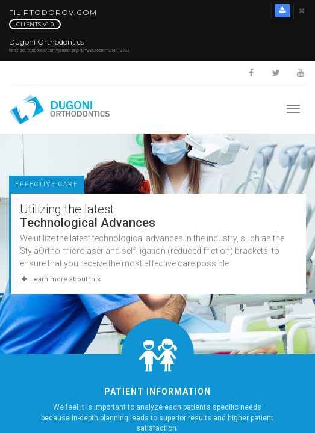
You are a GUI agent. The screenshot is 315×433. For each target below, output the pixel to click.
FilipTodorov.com (53, 19)
